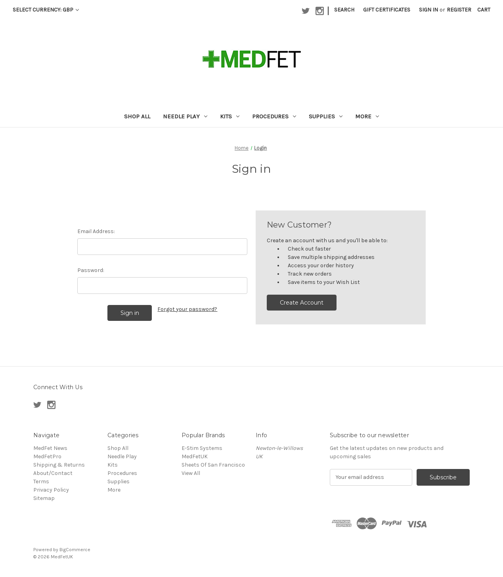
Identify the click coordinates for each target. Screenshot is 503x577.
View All (191, 473)
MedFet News (50, 448)
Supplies (325, 116)
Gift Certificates (386, 9)
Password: (90, 270)
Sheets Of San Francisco (213, 464)
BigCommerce (74, 549)
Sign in (428, 9)
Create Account (301, 302)
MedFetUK (195, 456)
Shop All (137, 116)
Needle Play (185, 116)
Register (459, 9)
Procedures (274, 116)
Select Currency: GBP (46, 9)
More (367, 116)
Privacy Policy (51, 489)
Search (344, 9)
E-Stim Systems (202, 448)
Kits (229, 116)
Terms (41, 481)
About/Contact (53, 473)
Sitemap (44, 498)
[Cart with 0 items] (484, 9)
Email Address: (96, 231)
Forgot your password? (187, 309)
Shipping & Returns (59, 464)
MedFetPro (47, 456)
